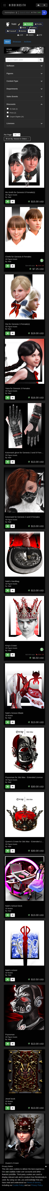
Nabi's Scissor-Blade (14, 713)
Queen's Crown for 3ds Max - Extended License (26, 841)
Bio (31, 31)
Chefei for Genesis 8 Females (18, 257)
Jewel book (10, 1099)
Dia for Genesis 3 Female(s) (17, 324)
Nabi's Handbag (12, 581)
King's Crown (11, 645)
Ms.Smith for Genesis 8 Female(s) (20, 192)
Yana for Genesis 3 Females (17, 388)
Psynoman (10, 1034)
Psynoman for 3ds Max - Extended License (24, 777)
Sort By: (16, 139)
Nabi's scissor (11, 970)
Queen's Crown (12, 1163)
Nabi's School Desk (13, 906)
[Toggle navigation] (4, 5)
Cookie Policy (18, 1185)
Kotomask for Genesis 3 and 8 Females (22, 517)
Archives (27, 42)
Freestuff (11, 31)
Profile (38, 24)
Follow (28, 24)
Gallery (33, 28)
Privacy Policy (36, 1185)
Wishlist (22, 31)
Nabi (9, 197)
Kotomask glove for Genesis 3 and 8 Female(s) (25, 452)
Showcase (17, 42)
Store (23, 28)
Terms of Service (34, 1182)
